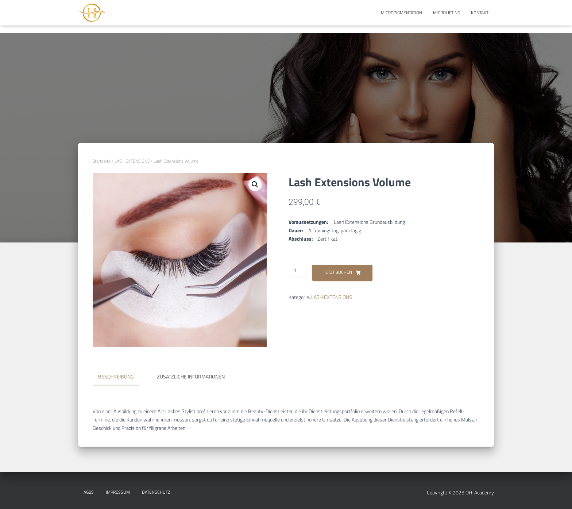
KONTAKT (479, 12)
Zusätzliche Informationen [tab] (191, 376)
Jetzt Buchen (338, 272)
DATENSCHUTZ (156, 492)
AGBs (89, 492)
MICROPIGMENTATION (401, 12)
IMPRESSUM (118, 492)
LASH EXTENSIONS (132, 161)
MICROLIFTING (446, 12)
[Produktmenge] (298, 270)
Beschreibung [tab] (116, 376)
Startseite (102, 161)
